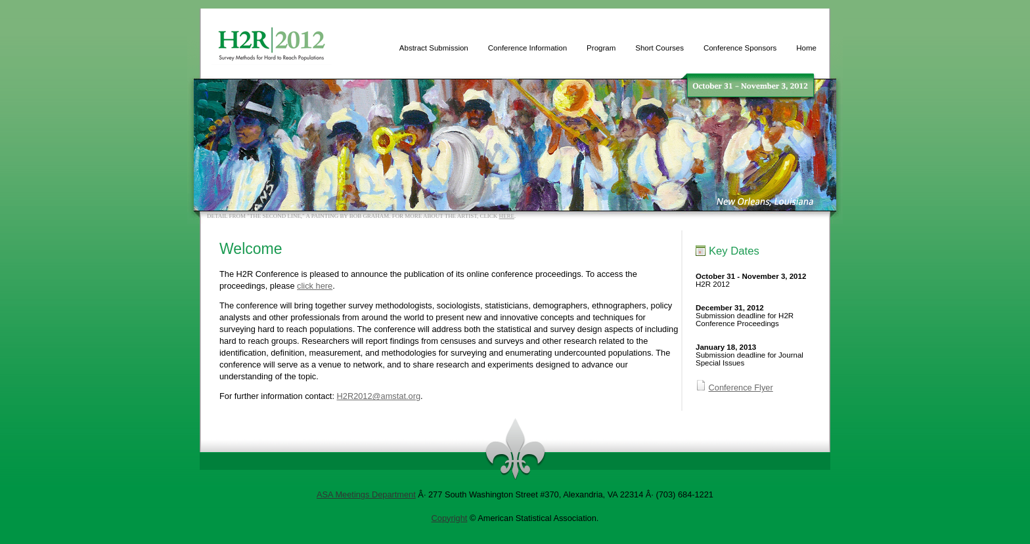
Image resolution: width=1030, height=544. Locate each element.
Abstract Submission (433, 48)
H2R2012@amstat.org (379, 396)
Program (601, 48)
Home (806, 48)
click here (314, 286)
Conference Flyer (741, 387)
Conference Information (527, 48)
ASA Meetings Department (366, 494)
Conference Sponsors (740, 48)
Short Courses (659, 48)
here (506, 216)
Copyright (450, 518)
